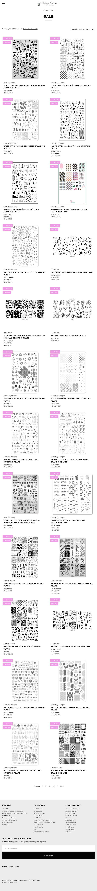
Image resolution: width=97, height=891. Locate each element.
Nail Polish (37, 818)
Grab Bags (38, 811)
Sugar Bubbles (70, 822)
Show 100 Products (30, 29)
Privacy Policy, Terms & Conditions (14, 813)
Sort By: (74, 29)
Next (62, 786)
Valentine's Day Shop (41, 831)
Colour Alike (69, 829)
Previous (36, 786)
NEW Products (39, 813)
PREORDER (38, 816)
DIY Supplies (38, 825)
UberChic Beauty (71, 816)
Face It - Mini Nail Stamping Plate (68, 335)
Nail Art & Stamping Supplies (44, 822)
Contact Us (6, 816)
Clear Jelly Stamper (72, 809)
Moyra (67, 818)
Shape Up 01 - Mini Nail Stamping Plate (70, 646)
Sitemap (5, 825)
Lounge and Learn (9, 818)
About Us (5, 809)
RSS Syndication (8, 822)
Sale (35, 829)
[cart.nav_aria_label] (94, 3)
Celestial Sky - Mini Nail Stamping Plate (71, 272)
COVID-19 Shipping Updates (12, 811)
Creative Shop (70, 825)
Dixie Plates (69, 827)
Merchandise (38, 827)
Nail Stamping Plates (41, 820)
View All (68, 831)
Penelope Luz (70, 820)
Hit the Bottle (70, 813)
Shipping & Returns (9, 820)
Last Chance (38, 809)
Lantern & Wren (71, 811)
